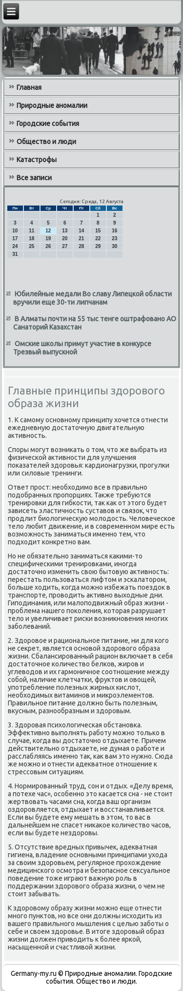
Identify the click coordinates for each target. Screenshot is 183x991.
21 (81, 238)
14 (81, 230)
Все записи (34, 178)
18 (31, 238)
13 (64, 230)
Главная (29, 87)
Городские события (48, 123)
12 (48, 230)
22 (98, 238)
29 (98, 246)
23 (114, 238)
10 (15, 230)
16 (114, 230)
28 (81, 246)
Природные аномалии (52, 105)
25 (31, 246)
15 (98, 230)
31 (15, 254)
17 (15, 238)
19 (48, 238)
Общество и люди (46, 141)
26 (48, 246)
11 (31, 230)
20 (64, 238)
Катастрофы (37, 160)
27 (64, 246)
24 (15, 246)
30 (114, 246)
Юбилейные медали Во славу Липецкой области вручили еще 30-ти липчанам (92, 298)
